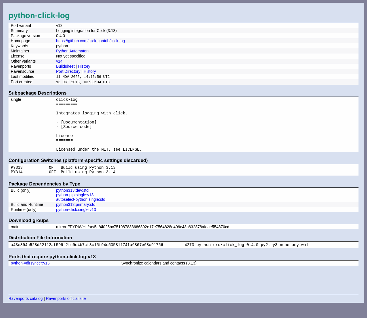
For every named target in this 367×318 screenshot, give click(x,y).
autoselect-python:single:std (80, 211)
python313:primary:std (76, 216)
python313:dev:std (72, 202)
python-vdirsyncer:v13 (30, 275)
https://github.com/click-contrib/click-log (90, 41)
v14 (59, 61)
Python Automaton (72, 51)
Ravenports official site (66, 311)
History (84, 66)
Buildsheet (65, 66)
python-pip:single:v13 (75, 206)
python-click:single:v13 (76, 221)
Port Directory (68, 71)
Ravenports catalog (26, 311)
